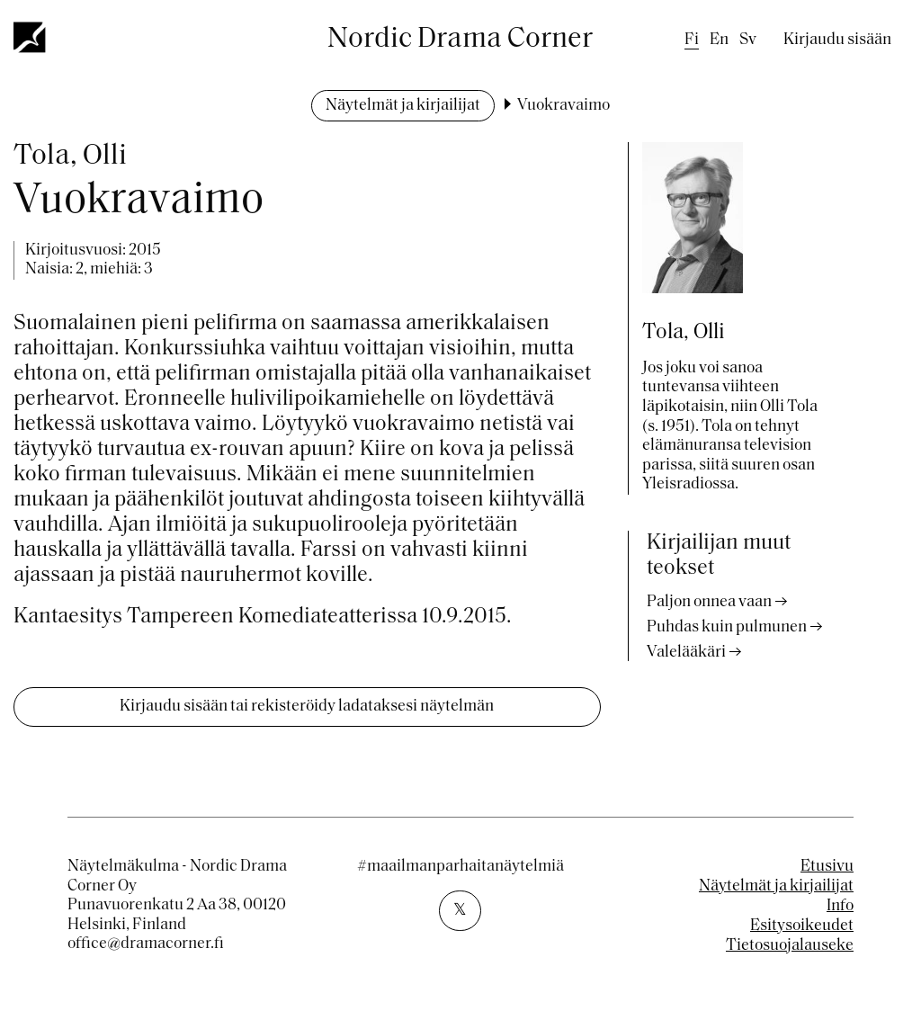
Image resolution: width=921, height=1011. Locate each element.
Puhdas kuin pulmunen (727, 627)
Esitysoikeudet (802, 926)
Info (840, 906)
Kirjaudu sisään (837, 40)
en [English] (719, 40)
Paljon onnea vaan (709, 602)
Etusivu (827, 866)
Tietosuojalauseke (790, 945)
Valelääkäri (686, 652)
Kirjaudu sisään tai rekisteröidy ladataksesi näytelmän (307, 706)
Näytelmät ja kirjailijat (403, 105)
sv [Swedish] (747, 40)
